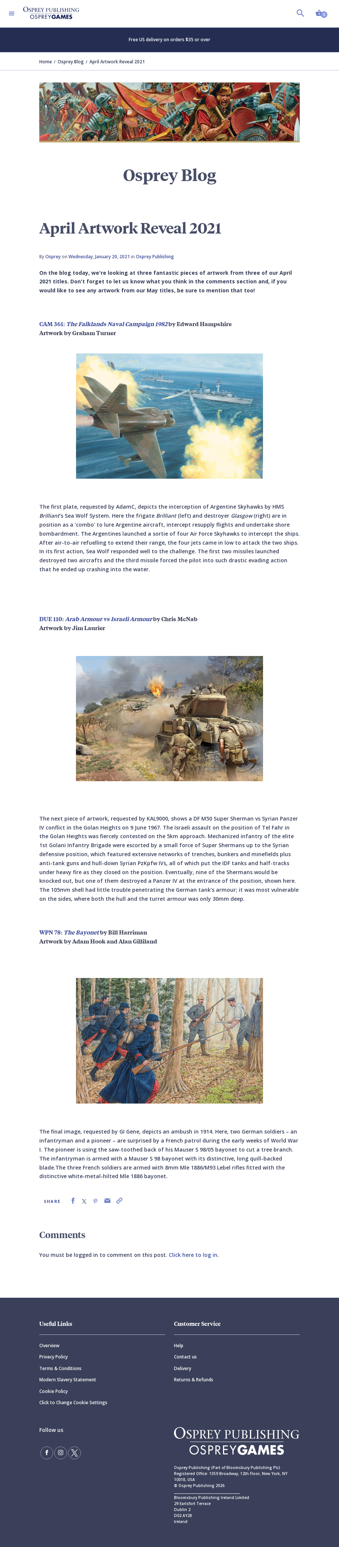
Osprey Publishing (155, 256)
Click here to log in (193, 1254)
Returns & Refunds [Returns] (193, 1379)
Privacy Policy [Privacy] (53, 1357)
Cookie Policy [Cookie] (53, 1391)
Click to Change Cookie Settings (73, 1402)
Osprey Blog (71, 61)
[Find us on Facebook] (46, 1453)
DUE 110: (96, 618)
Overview (49, 1345)
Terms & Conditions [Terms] (60, 1368)
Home (45, 61)
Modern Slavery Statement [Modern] (67, 1379)
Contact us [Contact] (185, 1357)
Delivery (182, 1368)
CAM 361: (103, 323)
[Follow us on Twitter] (74, 1453)
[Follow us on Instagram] (60, 1453)
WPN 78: (69, 932)
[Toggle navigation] (11, 13)
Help (178, 1345)
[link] (73, 1201)
